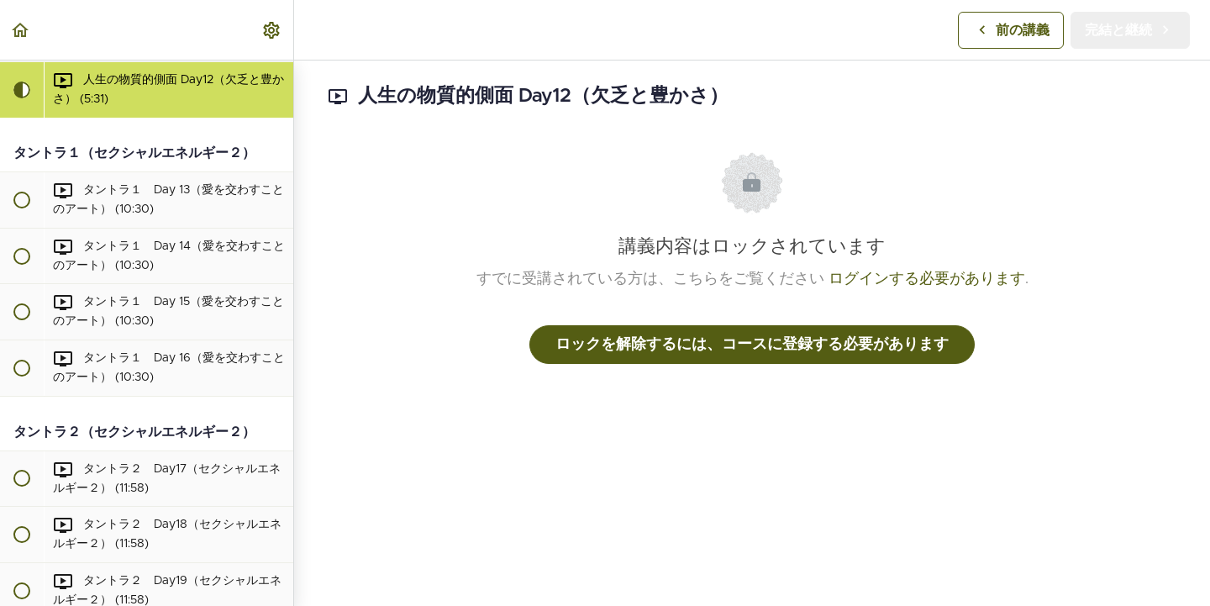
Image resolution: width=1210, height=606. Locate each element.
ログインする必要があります (927, 279)
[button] (21, 30)
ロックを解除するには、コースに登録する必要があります (752, 344)
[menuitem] (272, 30)
